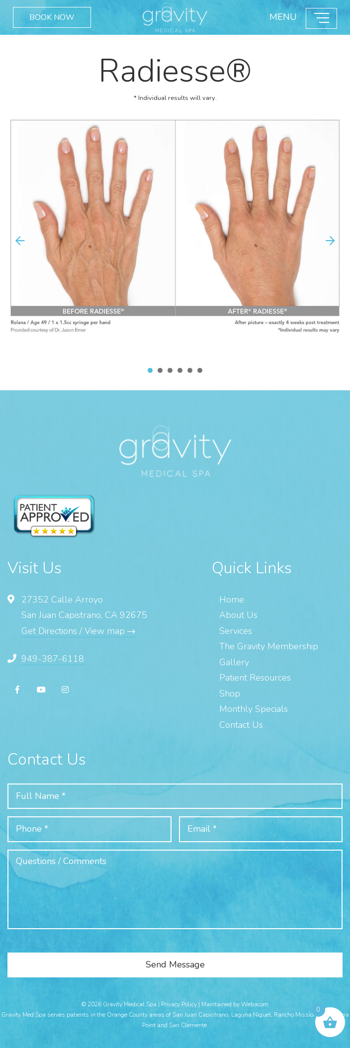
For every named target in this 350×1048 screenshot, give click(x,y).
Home (231, 600)
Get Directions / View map (78, 631)
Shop (229, 693)
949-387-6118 (52, 659)
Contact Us (241, 725)
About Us (238, 615)
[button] (330, 240)
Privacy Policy (179, 1004)
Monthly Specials (253, 709)
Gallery (234, 662)
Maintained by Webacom (234, 1004)
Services (235, 631)
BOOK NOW (51, 17)
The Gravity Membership (268, 646)
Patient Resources (255, 678)
